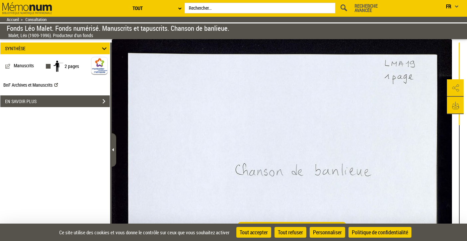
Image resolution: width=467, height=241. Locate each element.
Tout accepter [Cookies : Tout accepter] (254, 232)
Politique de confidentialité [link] (380, 232)
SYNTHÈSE (56, 48)
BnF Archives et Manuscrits (30, 85)
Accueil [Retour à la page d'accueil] (13, 19)
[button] (455, 88)
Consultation (36, 19)
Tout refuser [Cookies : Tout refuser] (290, 232)
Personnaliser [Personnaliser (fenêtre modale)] (327, 232)
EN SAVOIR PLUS (57, 101)
